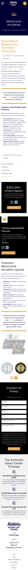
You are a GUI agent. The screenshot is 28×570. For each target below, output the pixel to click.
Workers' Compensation (14, 559)
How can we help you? (7, 425)
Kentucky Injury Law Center (14, 69)
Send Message (14, 449)
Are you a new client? (7, 420)
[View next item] (16, 202)
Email (3, 416)
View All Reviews (8, 253)
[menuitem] (14, 163)
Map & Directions (14, 550)
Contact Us (14, 565)
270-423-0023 (14, 535)
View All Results (14, 207)
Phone (3, 411)
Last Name (4, 406)
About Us (14, 567)
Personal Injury (14, 562)
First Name (4, 401)
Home (14, 557)
